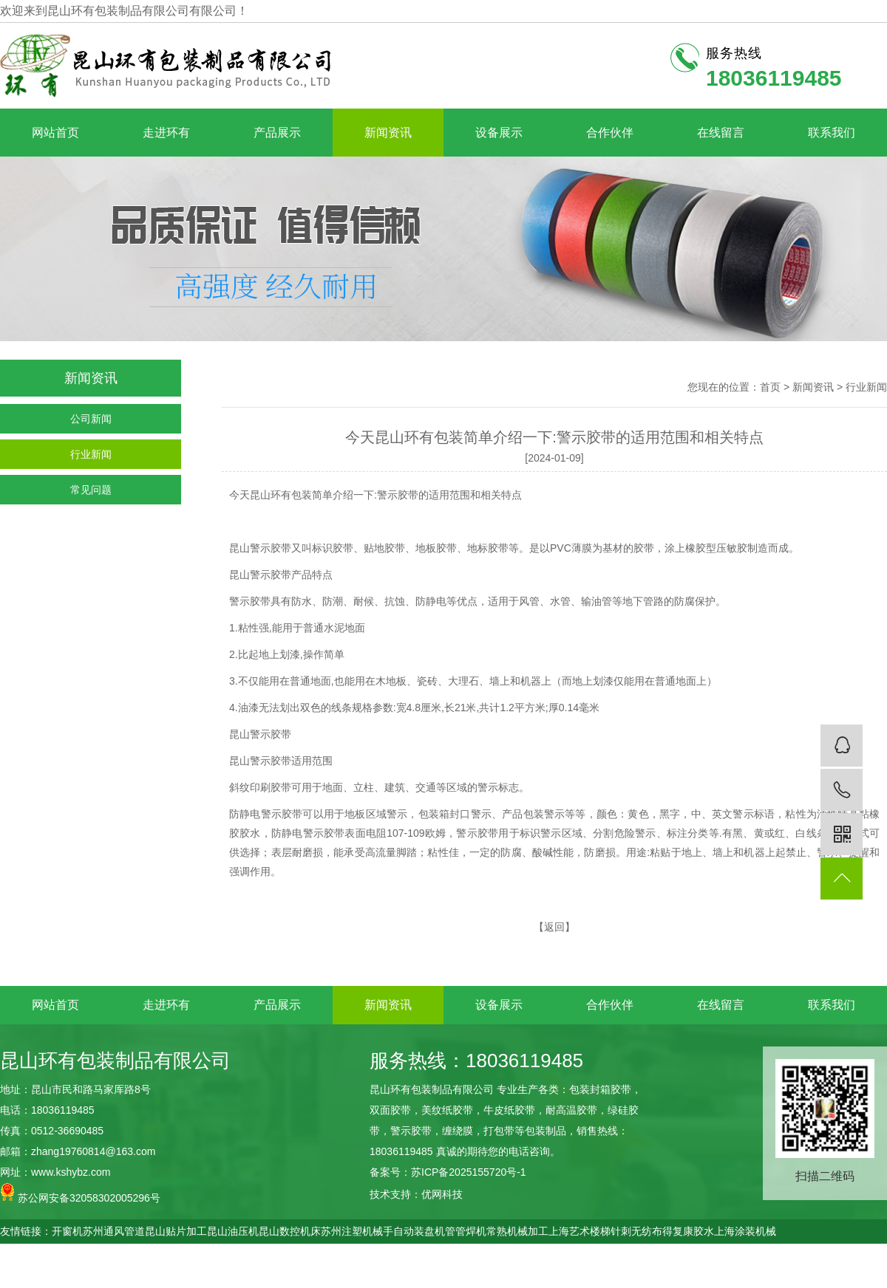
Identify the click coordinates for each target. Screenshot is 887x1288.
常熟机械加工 (517, 1231)
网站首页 (55, 132)
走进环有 (166, 132)
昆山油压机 (233, 1231)
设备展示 (499, 132)
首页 (770, 387)
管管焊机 (465, 1231)
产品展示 (277, 132)
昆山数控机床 (290, 1231)
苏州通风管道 (114, 1231)
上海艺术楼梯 (579, 1231)
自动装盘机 (419, 1231)
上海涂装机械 (745, 1231)
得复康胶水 (688, 1231)
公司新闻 (91, 419)
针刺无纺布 (636, 1231)
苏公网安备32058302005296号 (80, 1193)
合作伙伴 (609, 132)
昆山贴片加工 (176, 1231)
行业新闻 (91, 454)
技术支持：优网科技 (416, 1194)
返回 (554, 927)
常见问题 (91, 490)
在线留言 (720, 132)
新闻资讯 (388, 132)
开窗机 (67, 1231)
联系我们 (831, 132)
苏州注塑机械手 (357, 1231)
